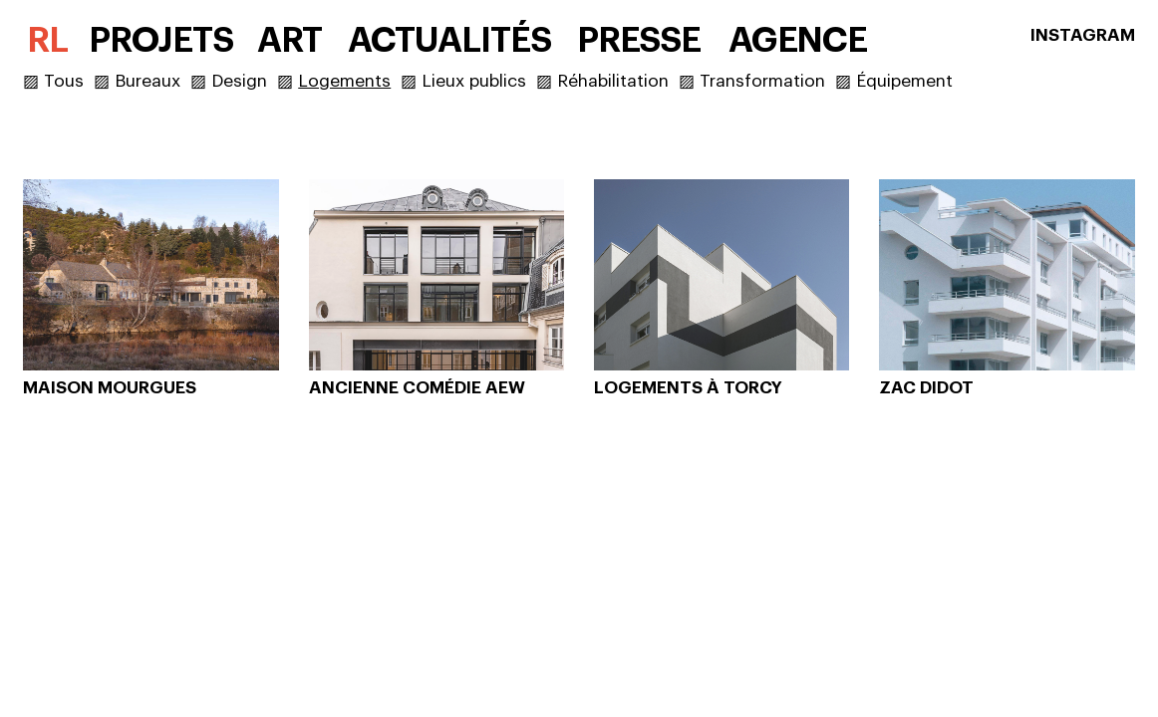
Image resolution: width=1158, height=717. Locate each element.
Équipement (904, 81)
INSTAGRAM (1082, 35)
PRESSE (639, 40)
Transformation (762, 81)
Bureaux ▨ (163, 81)
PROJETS (161, 40)
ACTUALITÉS (450, 40)
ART (289, 40)
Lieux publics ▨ (489, 81)
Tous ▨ (79, 81)
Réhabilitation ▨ (628, 81)
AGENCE (798, 40)
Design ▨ (254, 81)
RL (47, 40)
